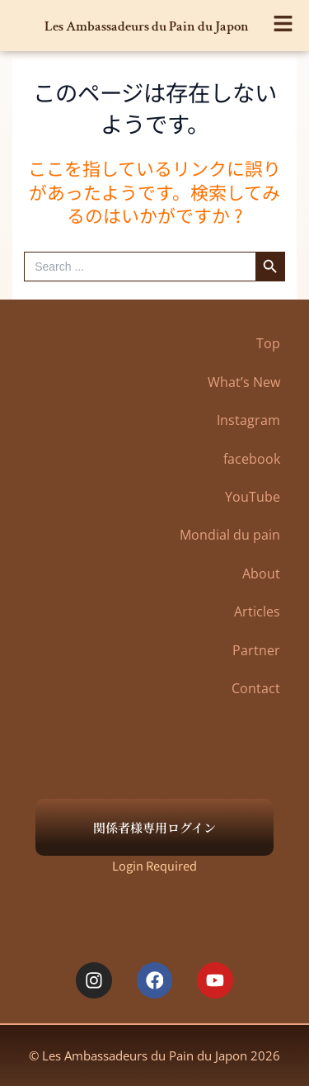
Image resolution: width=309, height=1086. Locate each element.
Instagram (248, 420)
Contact (256, 688)
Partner (256, 650)
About (261, 573)
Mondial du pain (230, 535)
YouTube (252, 497)
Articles (257, 611)
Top (268, 343)
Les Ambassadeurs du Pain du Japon (146, 26)
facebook (251, 459)
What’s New (244, 382)
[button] (284, 19)
